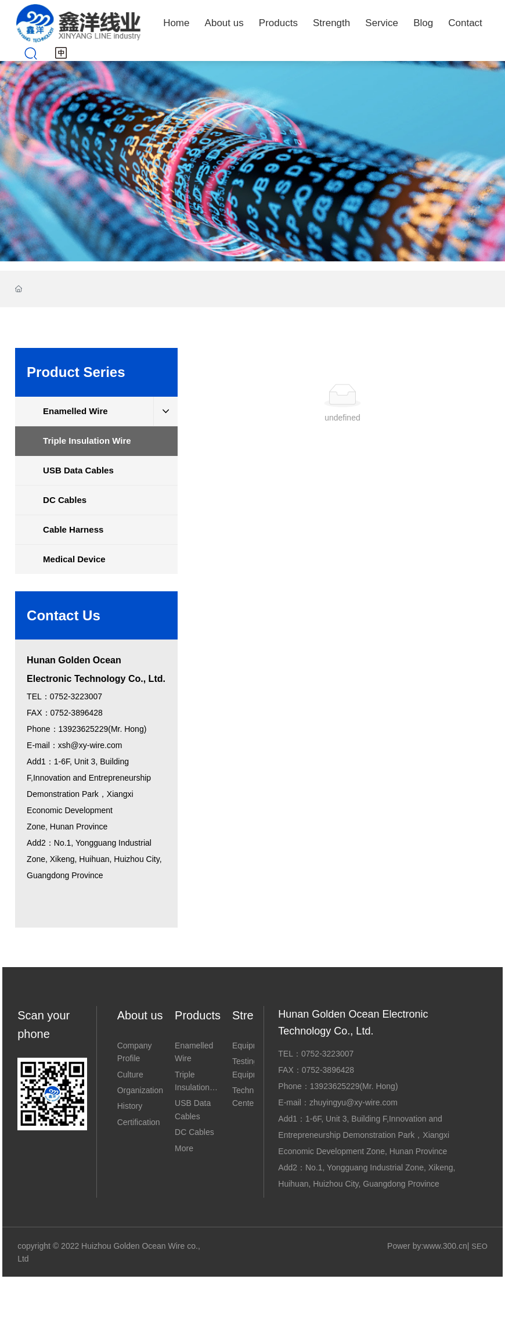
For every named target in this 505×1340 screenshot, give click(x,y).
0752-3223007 (327, 1053)
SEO (479, 1246)
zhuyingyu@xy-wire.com (353, 1102)
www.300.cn (445, 1246)
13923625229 (335, 1086)
